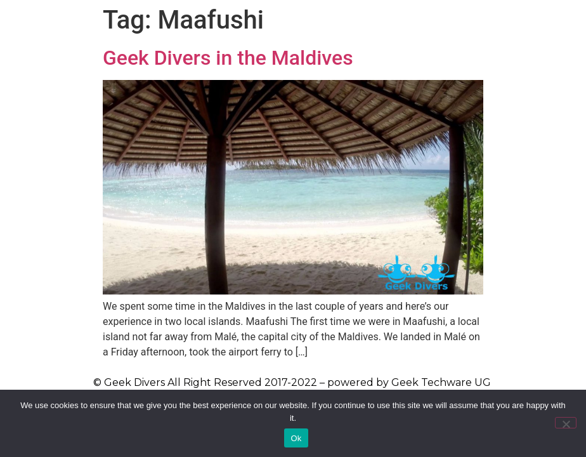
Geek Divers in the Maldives (228, 58)
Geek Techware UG (441, 382)
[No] (565, 422)
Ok (295, 438)
